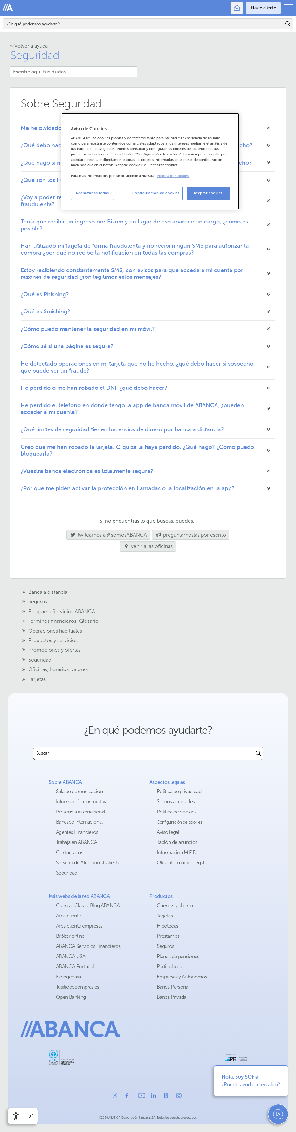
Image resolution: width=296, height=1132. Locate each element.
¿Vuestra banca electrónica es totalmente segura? (87, 471)
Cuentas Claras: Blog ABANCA (88, 905)
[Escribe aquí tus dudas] (73, 71)
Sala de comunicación (79, 791)
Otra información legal (180, 863)
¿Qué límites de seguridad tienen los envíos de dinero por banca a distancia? (122, 429)
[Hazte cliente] (263, 8)
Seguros (165, 946)
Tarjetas (165, 916)
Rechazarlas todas (92, 193)
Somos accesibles (176, 802)
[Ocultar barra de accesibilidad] (30, 1116)
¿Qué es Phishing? (45, 294)
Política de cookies (176, 812)
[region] (150, 161)
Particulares (169, 967)
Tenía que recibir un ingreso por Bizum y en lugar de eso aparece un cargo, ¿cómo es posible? (134, 225)
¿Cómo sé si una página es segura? (67, 346)
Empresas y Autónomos (182, 977)
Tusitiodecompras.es (77, 987)
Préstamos (168, 936)
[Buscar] (143, 24)
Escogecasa (68, 977)
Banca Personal (173, 987)
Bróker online (70, 936)
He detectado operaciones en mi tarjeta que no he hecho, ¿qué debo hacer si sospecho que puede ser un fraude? (137, 367)
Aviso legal (168, 832)
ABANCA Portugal (75, 967)
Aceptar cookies (208, 193)
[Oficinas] (237, 8)
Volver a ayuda (29, 46)
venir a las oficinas (148, 546)
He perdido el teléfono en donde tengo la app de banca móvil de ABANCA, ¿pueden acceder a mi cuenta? (132, 408)
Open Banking (71, 997)
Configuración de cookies (179, 822)
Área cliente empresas (79, 926)
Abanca (8, 7)
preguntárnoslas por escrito (190, 535)
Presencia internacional (80, 812)
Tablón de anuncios (177, 842)
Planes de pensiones (178, 956)
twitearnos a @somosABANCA (106, 535)
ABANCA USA (71, 956)
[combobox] (143, 753)
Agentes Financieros (77, 832)
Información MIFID (176, 852)
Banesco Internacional (79, 822)
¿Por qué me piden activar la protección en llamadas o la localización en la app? (128, 488)
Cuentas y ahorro (175, 905)
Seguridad (34, 55)
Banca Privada (171, 997)
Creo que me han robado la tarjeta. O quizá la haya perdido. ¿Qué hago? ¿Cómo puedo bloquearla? (137, 450)
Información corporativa (81, 802)
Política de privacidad (179, 791)
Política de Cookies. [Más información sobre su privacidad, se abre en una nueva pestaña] (173, 176)
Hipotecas (167, 926)
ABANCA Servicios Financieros (88, 946)
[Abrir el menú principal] (288, 8)
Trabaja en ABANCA (76, 842)
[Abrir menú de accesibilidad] (15, 1116)
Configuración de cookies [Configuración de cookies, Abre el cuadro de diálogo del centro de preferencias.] (156, 193)
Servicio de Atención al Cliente (88, 863)
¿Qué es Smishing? (45, 311)
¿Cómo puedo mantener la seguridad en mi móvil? (88, 329)
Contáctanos (69, 852)
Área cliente (68, 916)
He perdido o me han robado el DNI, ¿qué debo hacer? (94, 388)
